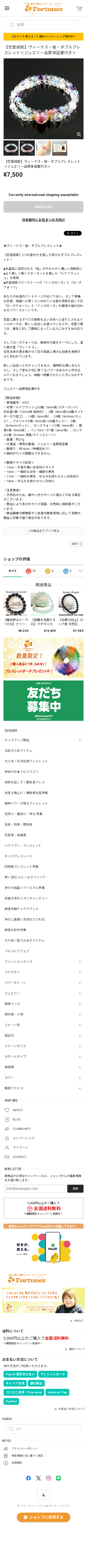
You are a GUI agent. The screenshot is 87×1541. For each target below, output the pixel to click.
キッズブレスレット (18, 856)
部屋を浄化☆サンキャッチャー (26, 898)
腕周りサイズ (14, 1088)
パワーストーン (15, 983)
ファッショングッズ (18, 961)
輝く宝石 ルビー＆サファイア (25, 877)
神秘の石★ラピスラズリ (22, 772)
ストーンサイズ (15, 1046)
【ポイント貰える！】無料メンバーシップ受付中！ (43, 36)
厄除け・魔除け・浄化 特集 (23, 814)
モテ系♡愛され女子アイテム (25, 940)
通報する (76, 543)
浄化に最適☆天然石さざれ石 (25, 919)
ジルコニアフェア (17, 951)
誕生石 (9, 1035)
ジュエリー (12, 993)
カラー (9, 1077)
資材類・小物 (14, 1014)
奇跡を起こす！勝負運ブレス (25, 782)
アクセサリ (12, 972)
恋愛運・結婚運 (15, 835)
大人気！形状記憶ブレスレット (26, 761)
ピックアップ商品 (17, 740)
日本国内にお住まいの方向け (43, 220)
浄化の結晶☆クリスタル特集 (25, 888)
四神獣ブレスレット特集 (22, 866)
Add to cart (43, 207)
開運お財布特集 (15, 930)
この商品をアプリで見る (43, 531)
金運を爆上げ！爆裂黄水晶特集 (26, 793)
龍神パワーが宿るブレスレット (26, 803)
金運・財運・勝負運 (18, 824)
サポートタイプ (15, 1056)
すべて (12, 571)
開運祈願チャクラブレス (22, 909)
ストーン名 (12, 1025)
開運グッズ (12, 1004)
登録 (75, 1188)
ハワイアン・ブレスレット (23, 845)
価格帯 (9, 1067)
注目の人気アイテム (18, 750)
